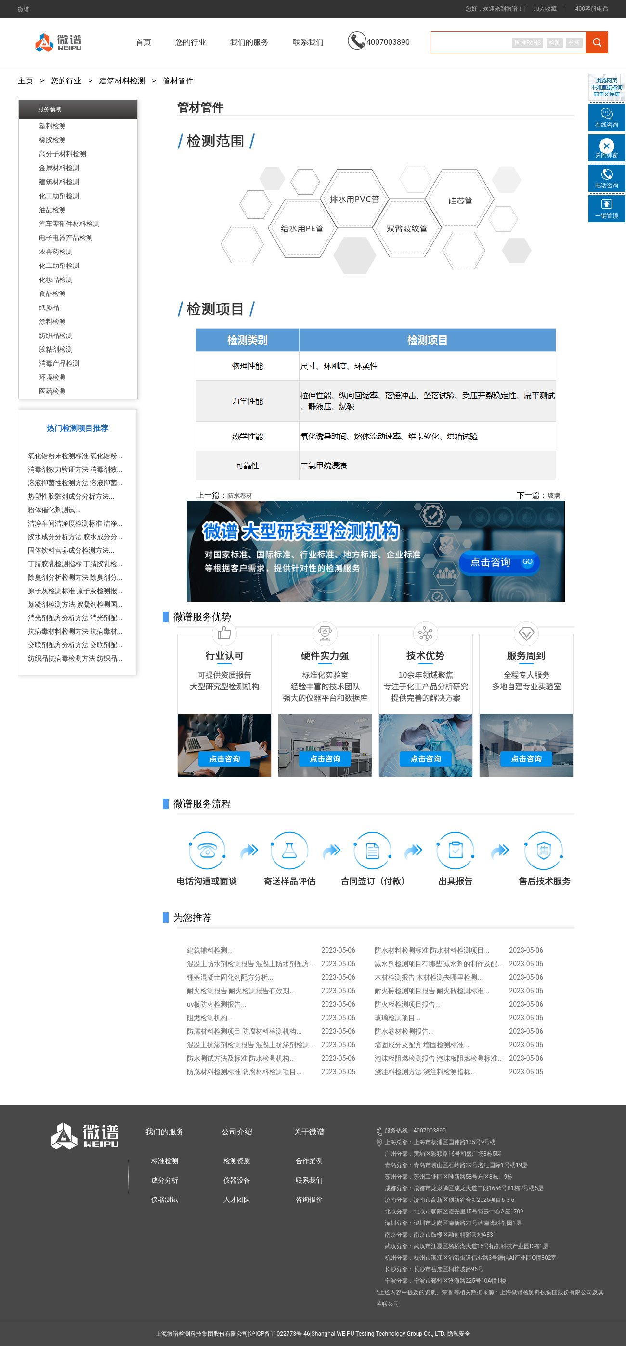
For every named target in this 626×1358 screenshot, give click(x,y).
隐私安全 (458, 1334)
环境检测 (52, 377)
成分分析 (164, 1180)
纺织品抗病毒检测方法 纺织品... (75, 658)
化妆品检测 (56, 279)
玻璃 (554, 495)
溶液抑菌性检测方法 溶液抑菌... (75, 483)
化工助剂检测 (59, 196)
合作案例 (309, 1161)
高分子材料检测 (62, 154)
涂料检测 (52, 321)
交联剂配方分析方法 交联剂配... (75, 645)
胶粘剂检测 (56, 349)
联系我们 (308, 42)
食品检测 (52, 293)
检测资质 (236, 1161)
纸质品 (49, 307)
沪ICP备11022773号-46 (279, 1334)
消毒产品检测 (59, 363)
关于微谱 (309, 1131)
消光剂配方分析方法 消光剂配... (75, 618)
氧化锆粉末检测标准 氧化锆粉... (75, 456)
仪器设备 (236, 1180)
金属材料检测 (59, 168)
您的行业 (66, 81)
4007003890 (379, 35)
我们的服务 (164, 1131)
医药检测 (52, 391)
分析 (574, 43)
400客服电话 (591, 8)
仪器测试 (164, 1199)
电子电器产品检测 (66, 237)
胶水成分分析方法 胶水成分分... (75, 537)
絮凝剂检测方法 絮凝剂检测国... (75, 604)
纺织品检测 (56, 335)
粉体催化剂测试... (54, 510)
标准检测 (164, 1161)
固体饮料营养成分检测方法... (71, 550)
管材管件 (178, 81)
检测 (555, 43)
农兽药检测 (56, 251)
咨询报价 (309, 1199)
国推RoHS (528, 43)
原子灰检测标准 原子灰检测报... (75, 591)
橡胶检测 (52, 140)
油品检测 (52, 209)
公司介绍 (237, 1131)
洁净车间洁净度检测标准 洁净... (75, 523)
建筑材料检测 (122, 81)
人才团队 (236, 1199)
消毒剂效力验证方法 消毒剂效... (75, 469)
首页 (143, 42)
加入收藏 (545, 8)
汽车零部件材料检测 (69, 223)
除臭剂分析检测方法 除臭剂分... (75, 577)
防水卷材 (239, 495)
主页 (25, 81)
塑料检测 (52, 126)
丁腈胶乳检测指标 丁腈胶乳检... (75, 564)
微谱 (23, 9)
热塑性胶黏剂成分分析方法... (71, 496)
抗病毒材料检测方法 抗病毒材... (75, 631)
